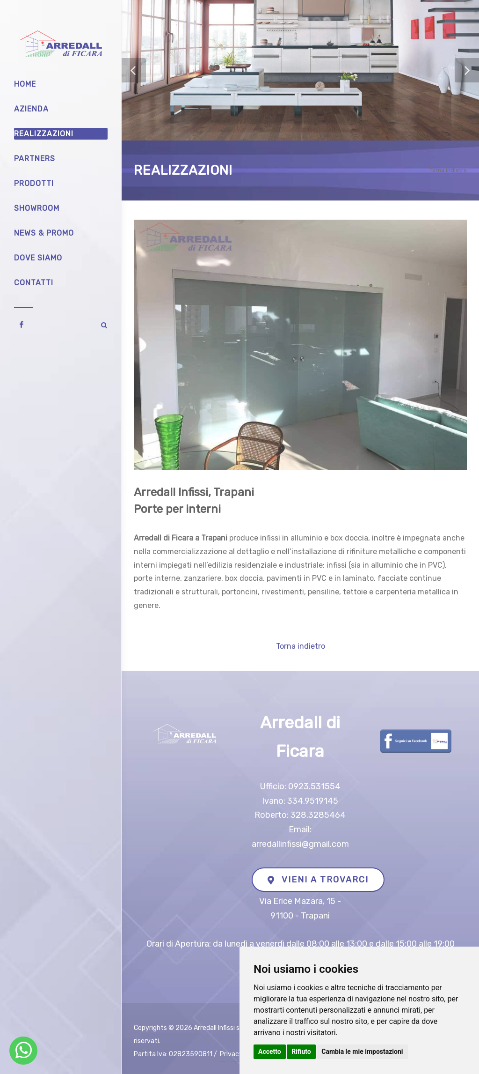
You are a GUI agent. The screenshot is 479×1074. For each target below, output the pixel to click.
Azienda (31, 108)
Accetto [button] (269, 1051)
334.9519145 (312, 801)
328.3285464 (318, 815)
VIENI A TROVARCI (318, 879)
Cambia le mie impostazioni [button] (362, 1051)
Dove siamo (38, 257)
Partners (34, 158)
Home (25, 84)
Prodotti (34, 183)
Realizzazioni (43, 133)
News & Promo (44, 233)
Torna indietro (448, 170)
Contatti (33, 282)
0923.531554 (314, 786)
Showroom (36, 208)
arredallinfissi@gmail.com (300, 844)
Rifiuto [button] (301, 1051)
